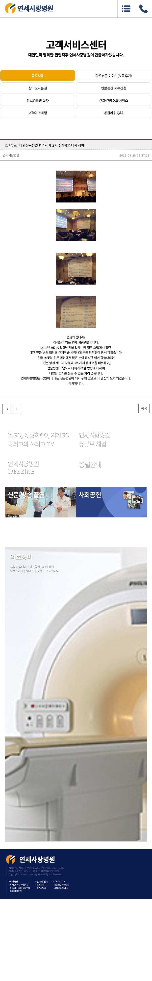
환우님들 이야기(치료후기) (113, 75)
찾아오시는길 (37, 88)
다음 (16, 756)
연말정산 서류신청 (113, 88)
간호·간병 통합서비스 (113, 100)
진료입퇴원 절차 (37, 100)
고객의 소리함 (37, 112)
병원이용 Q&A (113, 112)
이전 (6, 756)
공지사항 (37, 75)
